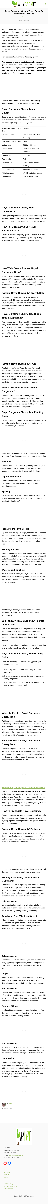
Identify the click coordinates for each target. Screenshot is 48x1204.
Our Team (6, 1172)
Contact (6, 1175)
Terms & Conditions (10, 1186)
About (5, 1170)
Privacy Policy (8, 1184)
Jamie (25, 16)
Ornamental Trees (24, 20)
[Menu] (2, 4)
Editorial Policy (8, 1189)
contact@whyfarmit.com (17, 1155)
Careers (6, 1177)
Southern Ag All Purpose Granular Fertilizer (23, 787)
